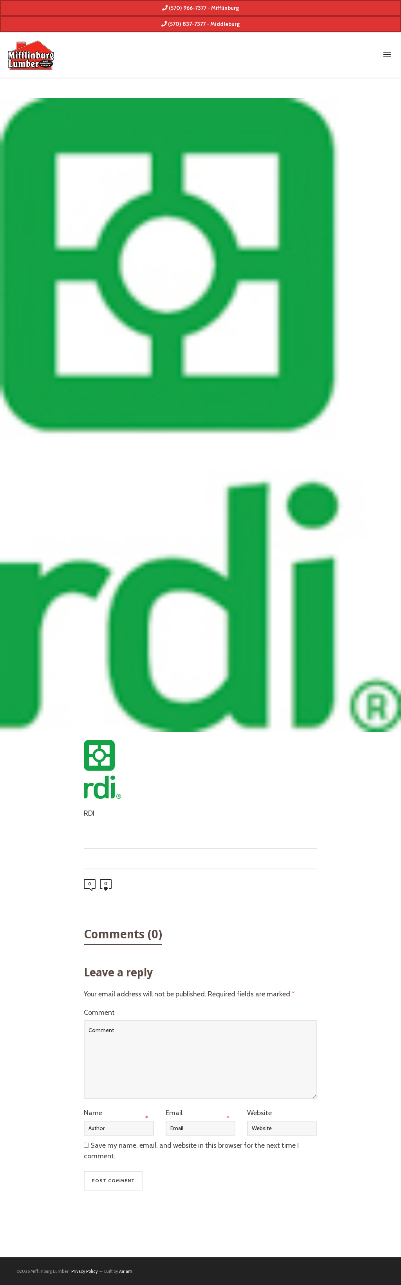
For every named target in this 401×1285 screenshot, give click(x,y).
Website (259, 1113)
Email (174, 1113)
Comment (99, 1012)
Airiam (125, 1271)
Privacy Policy (84, 1271)
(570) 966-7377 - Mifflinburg (200, 7)
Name (93, 1113)
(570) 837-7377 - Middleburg (200, 23)
